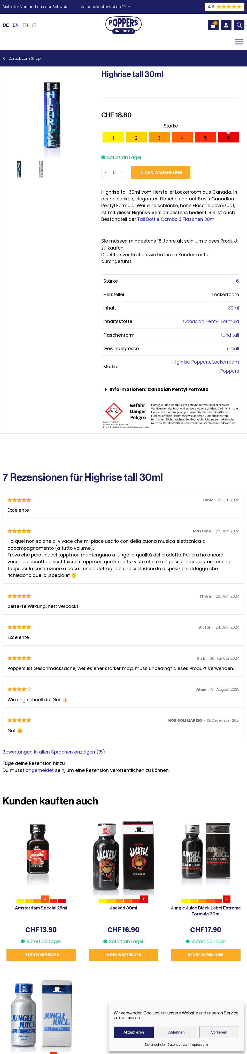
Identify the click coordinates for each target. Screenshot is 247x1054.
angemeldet (40, 770)
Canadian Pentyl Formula (211, 321)
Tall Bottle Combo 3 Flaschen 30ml (176, 219)
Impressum (199, 1044)
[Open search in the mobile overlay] (239, 25)
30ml (233, 308)
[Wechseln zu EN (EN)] (16, 25)
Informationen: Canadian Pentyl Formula (159, 389)
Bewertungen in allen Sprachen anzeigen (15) (54, 752)
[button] (170, 389)
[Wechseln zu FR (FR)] (25, 25)
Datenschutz (155, 1044)
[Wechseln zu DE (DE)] (6, 25)
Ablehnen (176, 1032)
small (233, 348)
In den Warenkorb (160, 172)
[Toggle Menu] (239, 41)
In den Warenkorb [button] (41, 954)
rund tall (230, 335)
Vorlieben (219, 1032)
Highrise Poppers (191, 362)
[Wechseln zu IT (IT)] (34, 25)
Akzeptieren (134, 1032)
